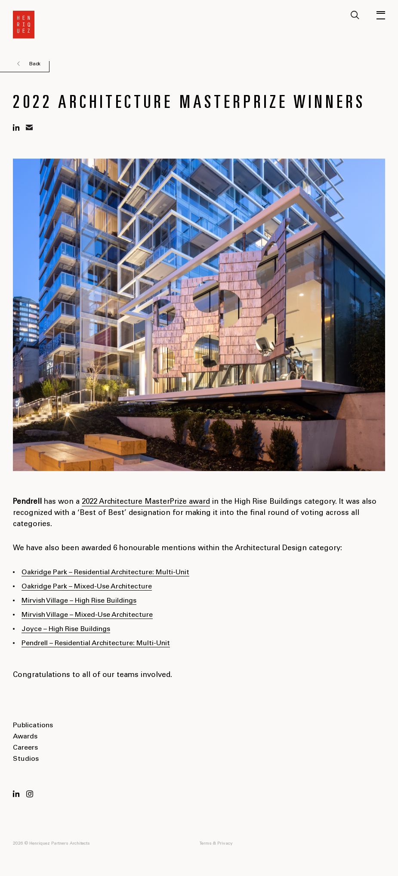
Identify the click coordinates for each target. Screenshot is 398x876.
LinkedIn (16, 793)
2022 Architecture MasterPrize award (146, 502)
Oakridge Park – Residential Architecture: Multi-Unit (105, 572)
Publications (33, 725)
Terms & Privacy (216, 844)
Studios (26, 759)
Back (34, 64)
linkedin (16, 127)
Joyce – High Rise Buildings (66, 629)
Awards (25, 736)
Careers (25, 747)
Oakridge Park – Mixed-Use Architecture (87, 586)
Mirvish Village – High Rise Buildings (79, 600)
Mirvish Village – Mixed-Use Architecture (87, 615)
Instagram (29, 793)
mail (29, 127)
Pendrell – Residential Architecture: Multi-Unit (96, 643)
